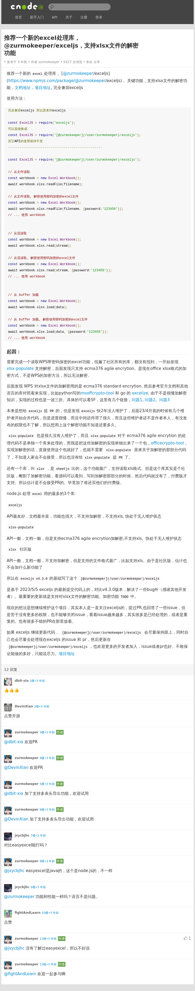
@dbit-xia (13, 742)
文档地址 (23, 87)
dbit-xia (22, 681)
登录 (98, 17)
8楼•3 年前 (47, 861)
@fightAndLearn (20, 973)
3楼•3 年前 (47, 732)
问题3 (164, 399)
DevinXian (24, 706)
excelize (140, 393)
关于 (68, 17)
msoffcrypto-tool (97, 393)
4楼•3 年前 (47, 758)
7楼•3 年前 (38, 835)
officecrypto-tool (167, 443)
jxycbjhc (22, 835)
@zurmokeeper (78, 73)
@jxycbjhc (14, 870)
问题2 (150, 399)
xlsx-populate (20, 368)
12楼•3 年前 (48, 964)
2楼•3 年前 (41, 706)
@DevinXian (16, 767)
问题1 (137, 399)
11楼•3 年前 (48, 938)
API (54, 17)
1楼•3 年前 (37, 681)
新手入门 (37, 17)
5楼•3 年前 (47, 784)
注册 (83, 17)
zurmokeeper (49, 62)
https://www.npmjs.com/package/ (41, 80)
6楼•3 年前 (47, 809)
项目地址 (43, 87)
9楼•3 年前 (38, 887)
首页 (18, 17)
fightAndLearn (28, 913)
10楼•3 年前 (50, 913)
